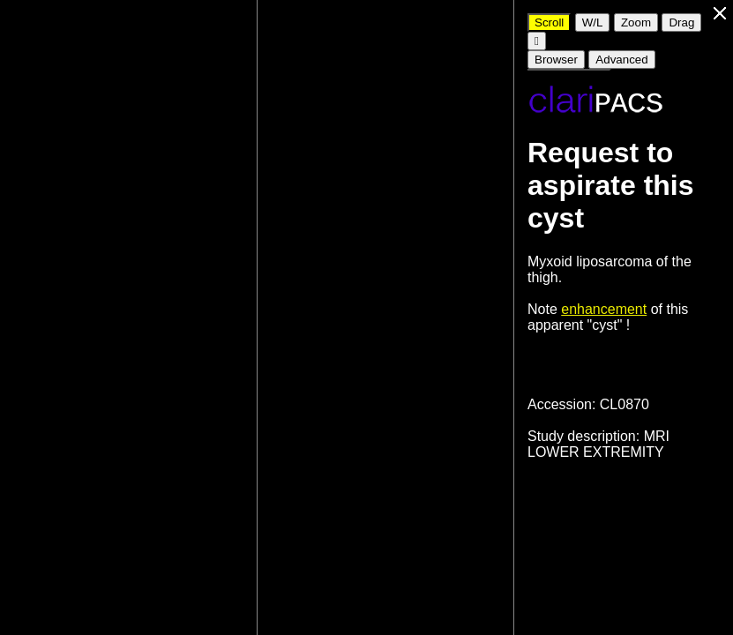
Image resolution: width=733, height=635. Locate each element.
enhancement (604, 309)
